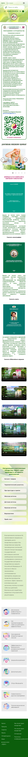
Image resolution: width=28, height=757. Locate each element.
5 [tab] (24, 173)
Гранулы (4, 726)
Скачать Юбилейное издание (14, 359)
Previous (3, 160)
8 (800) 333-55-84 (12, 11)
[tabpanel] (14, 159)
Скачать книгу (14, 299)
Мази (3, 739)
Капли (3, 723)
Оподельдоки (6, 736)
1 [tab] (12, 173)
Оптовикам (17, 733)
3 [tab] (18, 173)
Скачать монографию (14, 237)
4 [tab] (21, 173)
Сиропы (4, 729)
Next (25, 160)
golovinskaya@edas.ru (9, 113)
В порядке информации (14, 137)
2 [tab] (15, 173)
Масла (3, 733)
